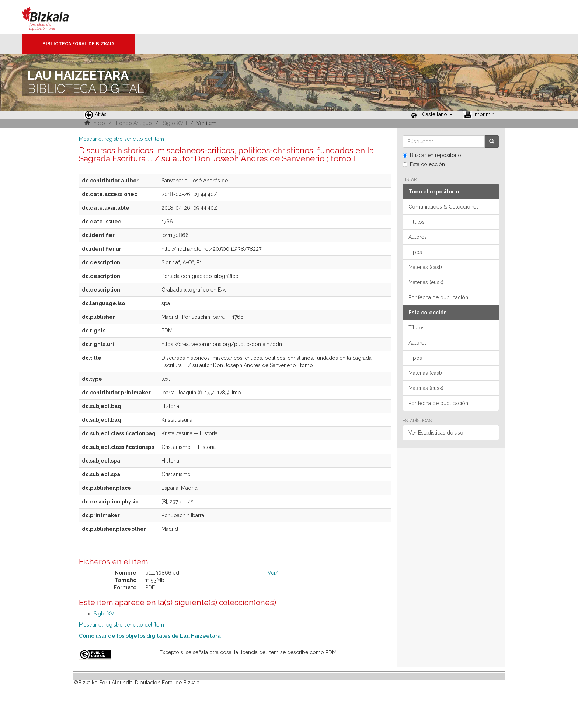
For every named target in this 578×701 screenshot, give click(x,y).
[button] (437, 114)
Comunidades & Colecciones (443, 207)
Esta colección (424, 164)
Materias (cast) (425, 267)
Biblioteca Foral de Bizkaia (78, 43)
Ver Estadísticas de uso (435, 433)
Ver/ (273, 573)
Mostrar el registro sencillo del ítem (121, 139)
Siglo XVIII (175, 123)
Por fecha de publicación (438, 297)
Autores (417, 237)
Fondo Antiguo (134, 123)
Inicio (99, 123)
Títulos (416, 222)
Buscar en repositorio (432, 155)
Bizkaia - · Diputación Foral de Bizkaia (53, 17)
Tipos (415, 252)
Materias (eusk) (425, 282)
